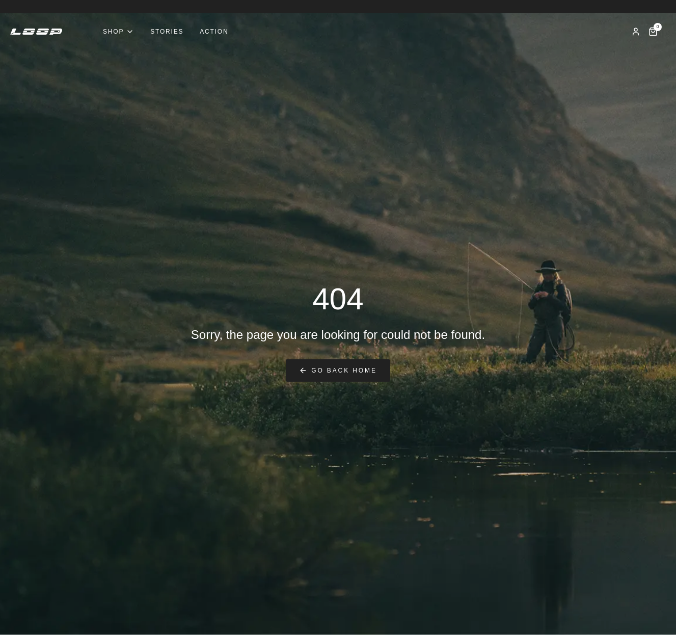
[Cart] (653, 31)
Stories (166, 31)
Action (214, 31)
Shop (118, 32)
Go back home (338, 370)
